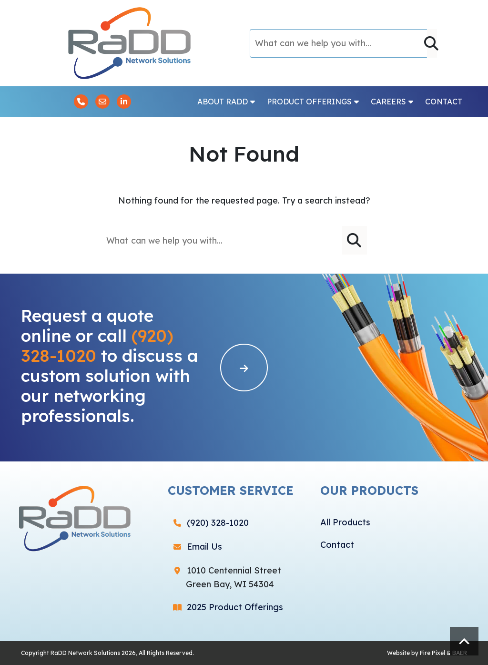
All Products (345, 522)
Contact (443, 101)
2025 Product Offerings (235, 607)
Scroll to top (464, 641)
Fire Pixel (432, 652)
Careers (392, 101)
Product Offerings (313, 101)
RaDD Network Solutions (85, 652)
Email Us (204, 546)
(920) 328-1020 (218, 522)
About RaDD (226, 101)
